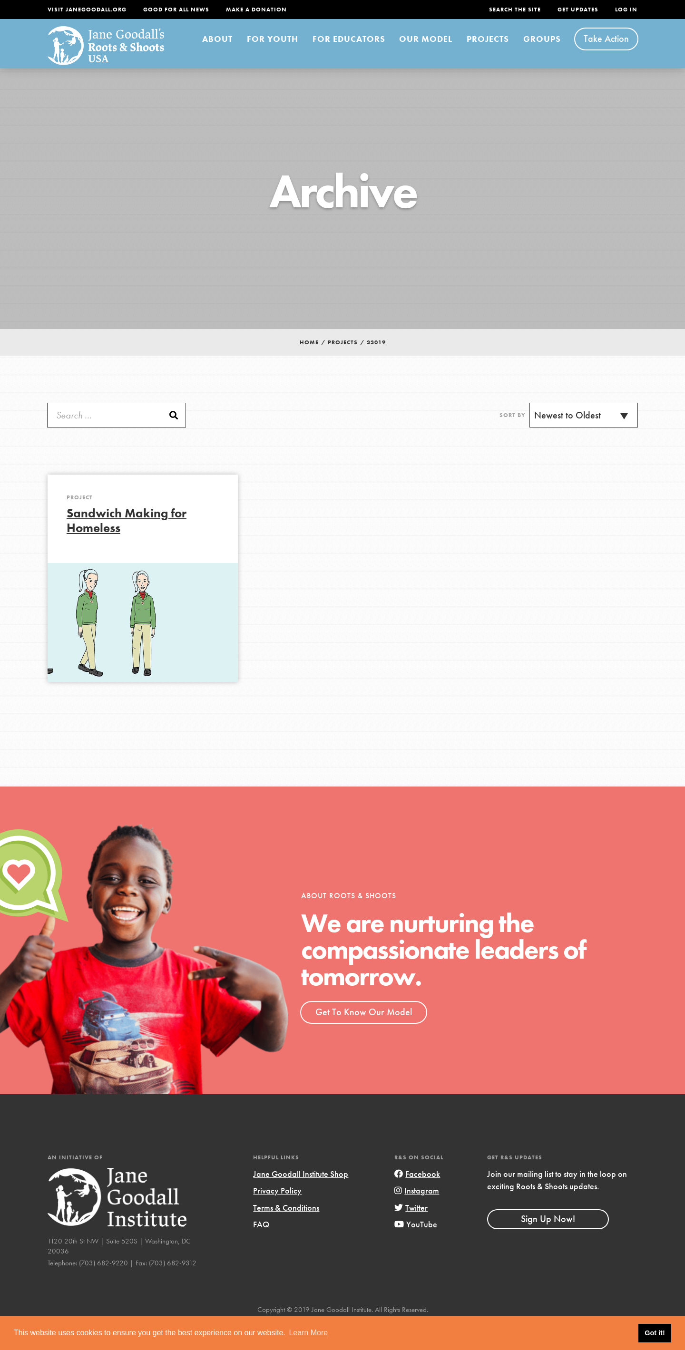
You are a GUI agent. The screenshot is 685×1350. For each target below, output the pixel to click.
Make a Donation (284, 9)
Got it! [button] (655, 1333)
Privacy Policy (280, 1207)
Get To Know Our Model (369, 1029)
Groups (541, 52)
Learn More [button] (308, 1333)
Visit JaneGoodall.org (93, 9)
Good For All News (195, 9)
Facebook (411, 1191)
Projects (477, 52)
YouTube (410, 1240)
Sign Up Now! (552, 1247)
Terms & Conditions (292, 1224)
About (186, 52)
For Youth (237, 51)
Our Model (398, 51)
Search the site (497, 9)
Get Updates (571, 9)
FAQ (262, 1240)
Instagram (412, 1207)
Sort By (509, 432)
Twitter (407, 1224)
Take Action (607, 52)
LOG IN (624, 9)
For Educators (319, 51)
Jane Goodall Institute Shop (308, 1191)
